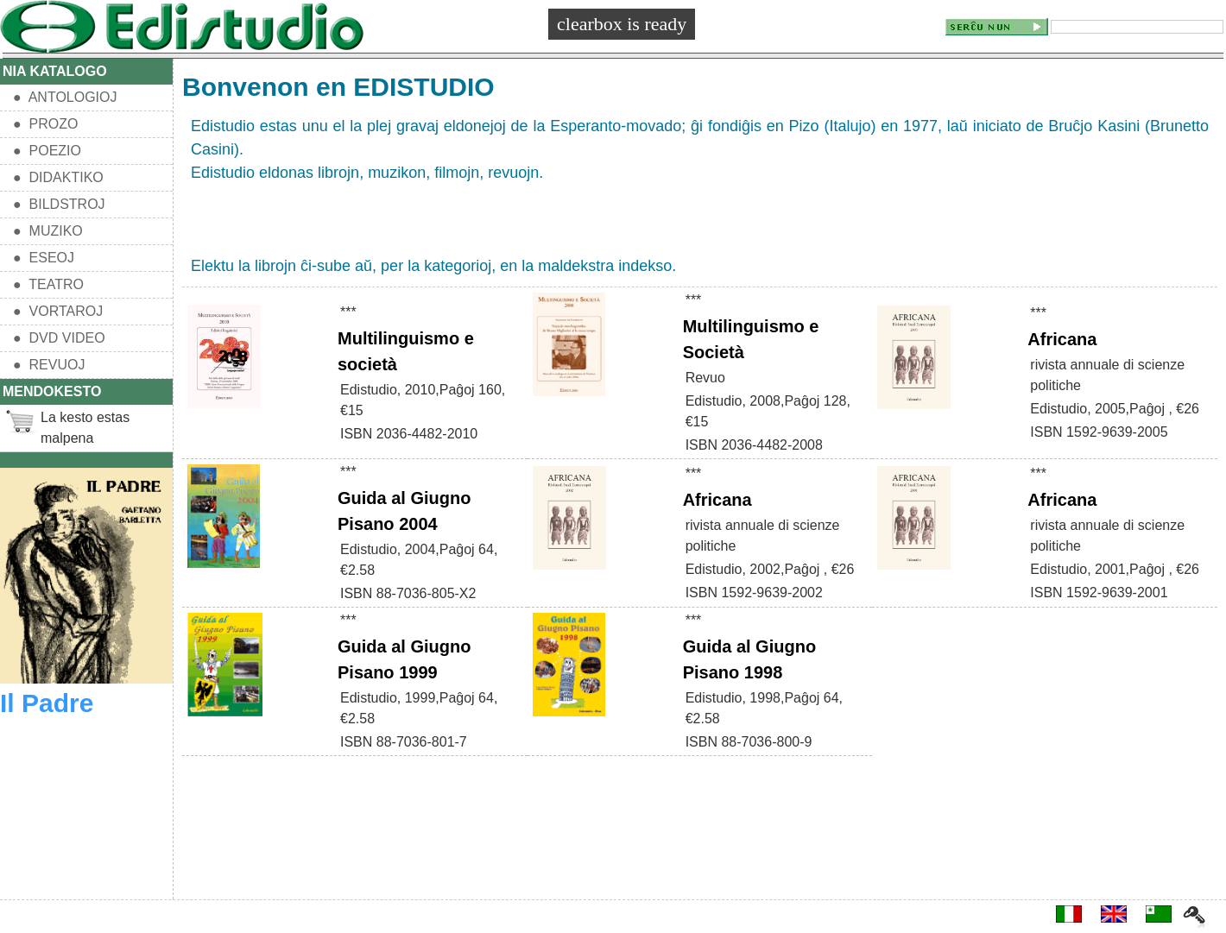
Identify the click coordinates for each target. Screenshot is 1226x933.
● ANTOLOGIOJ (65, 97)
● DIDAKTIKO (58, 177)
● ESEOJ (43, 257)
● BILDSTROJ (59, 204)
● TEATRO (48, 284)
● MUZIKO (48, 231)
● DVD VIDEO (59, 338)
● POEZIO (47, 150)
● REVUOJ (49, 364)
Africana (1061, 339)
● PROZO (45, 124)
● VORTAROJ (58, 311)
